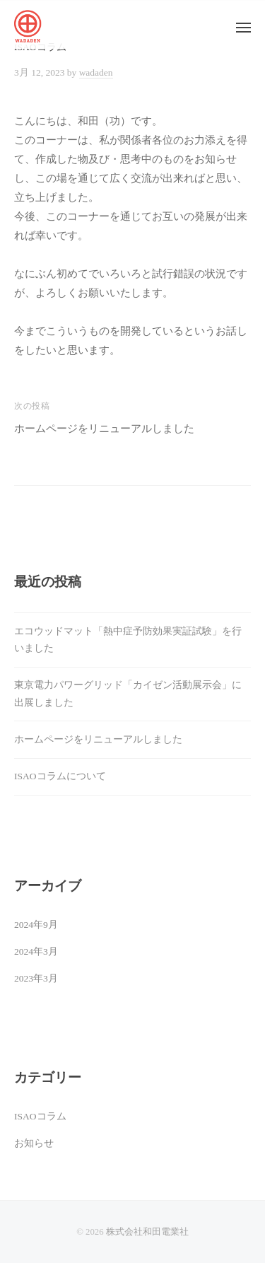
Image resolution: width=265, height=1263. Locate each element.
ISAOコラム (40, 1116)
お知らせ (34, 1143)
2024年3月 (36, 951)
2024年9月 (36, 924)
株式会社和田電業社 (147, 1232)
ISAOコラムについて (60, 776)
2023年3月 (36, 978)
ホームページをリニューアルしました (104, 428)
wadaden (96, 72)
